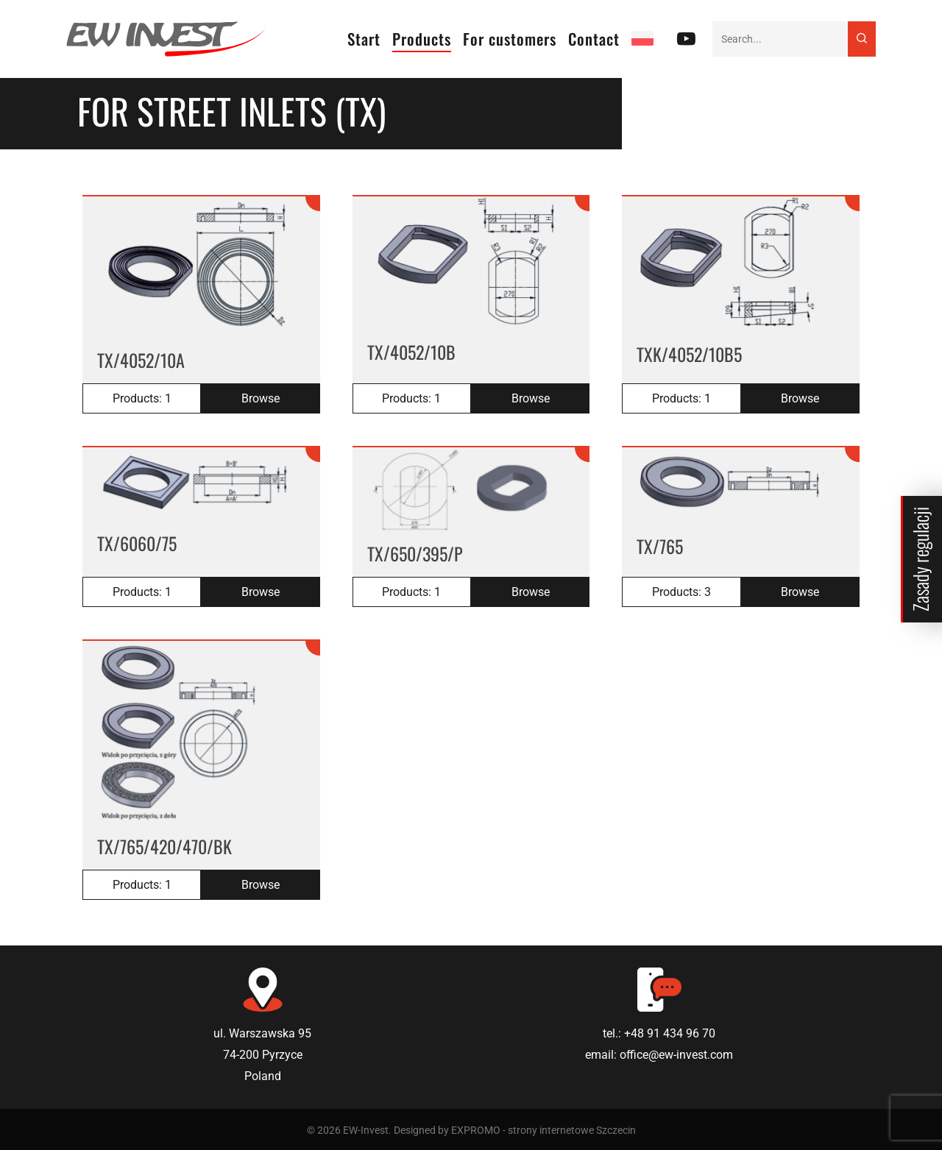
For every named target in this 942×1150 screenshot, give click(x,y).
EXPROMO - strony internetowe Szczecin (543, 1130)
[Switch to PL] (642, 39)
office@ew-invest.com (676, 1055)
